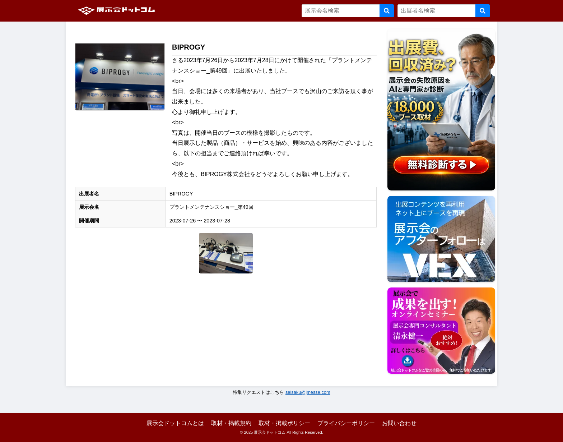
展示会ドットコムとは (175, 423)
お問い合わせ (399, 423)
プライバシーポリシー (346, 423)
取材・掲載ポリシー (284, 423)
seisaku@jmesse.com (307, 392)
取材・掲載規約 (231, 423)
